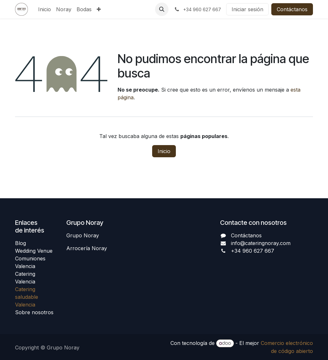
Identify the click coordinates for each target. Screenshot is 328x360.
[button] (161, 9)
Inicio (164, 151)
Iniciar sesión (247, 9)
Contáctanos (292, 9)
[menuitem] (44, 9)
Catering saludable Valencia (26, 297)
